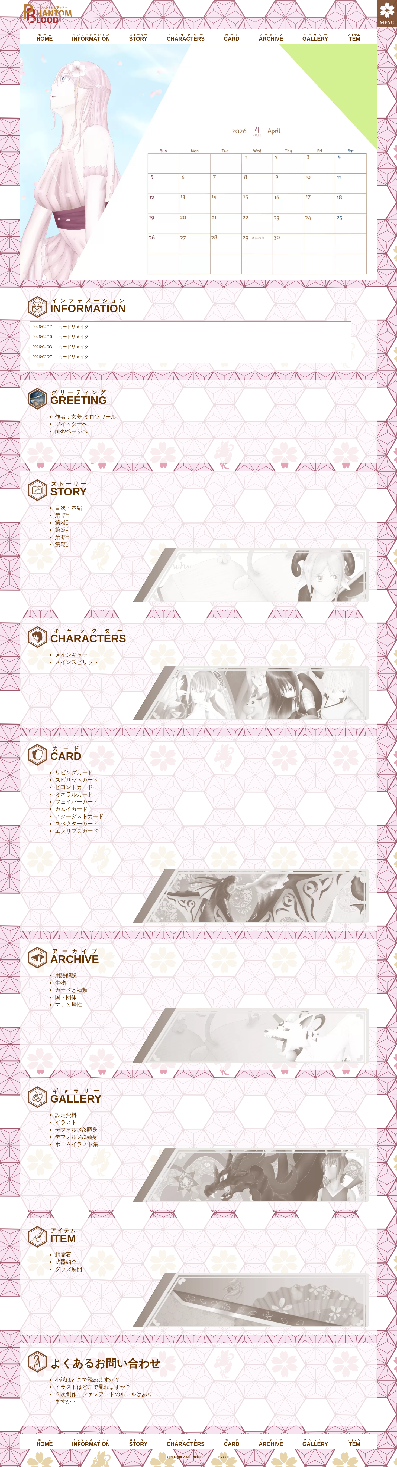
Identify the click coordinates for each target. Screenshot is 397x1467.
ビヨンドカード (74, 787)
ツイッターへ (71, 424)
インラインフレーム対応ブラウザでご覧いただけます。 (190, 342)
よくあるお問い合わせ (105, 1363)
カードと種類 (71, 990)
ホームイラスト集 (76, 1144)
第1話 (62, 515)
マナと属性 (68, 1005)
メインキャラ (71, 655)
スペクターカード (76, 824)
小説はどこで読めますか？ (87, 1380)
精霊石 (63, 1255)
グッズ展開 (68, 1269)
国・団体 (66, 997)
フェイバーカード (76, 802)
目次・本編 (68, 508)
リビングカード (74, 772)
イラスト (66, 1122)
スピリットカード (76, 780)
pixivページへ (71, 431)
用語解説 (66, 975)
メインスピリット (76, 662)
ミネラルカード (74, 794)
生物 (60, 983)
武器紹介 (66, 1262)
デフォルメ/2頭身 (76, 1137)
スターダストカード (79, 816)
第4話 (62, 537)
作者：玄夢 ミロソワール (85, 417)
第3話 (62, 530)
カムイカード (71, 809)
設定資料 (66, 1115)
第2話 (62, 522)
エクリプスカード (76, 831)
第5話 (62, 544)
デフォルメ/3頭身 (76, 1130)
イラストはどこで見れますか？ (93, 1387)
